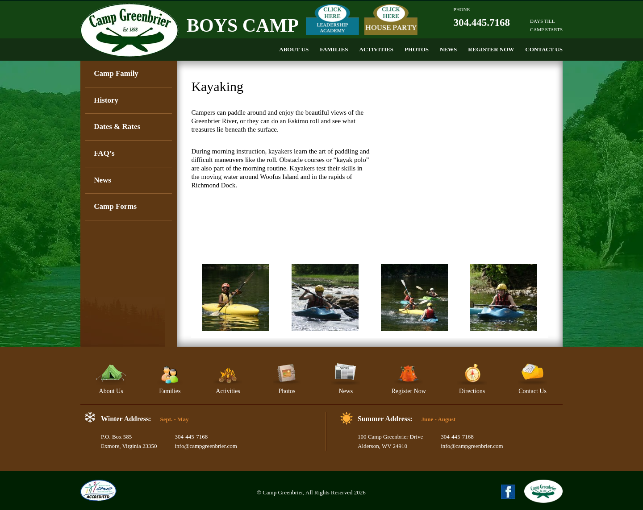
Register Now (491, 49)
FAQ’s (104, 153)
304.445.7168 (482, 22)
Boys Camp (243, 25)
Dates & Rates (117, 126)
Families (334, 49)
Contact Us (544, 49)
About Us (294, 49)
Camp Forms (115, 206)
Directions (472, 378)
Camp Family (116, 73)
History (106, 100)
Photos (417, 49)
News (448, 49)
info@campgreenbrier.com (206, 446)
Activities (376, 49)
